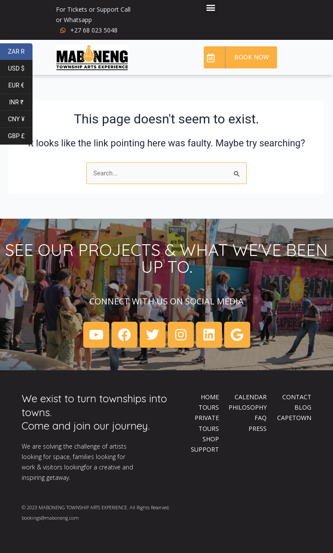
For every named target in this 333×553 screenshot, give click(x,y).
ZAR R (20, 51)
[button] (211, 7)
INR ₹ (21, 102)
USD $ (20, 68)
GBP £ (20, 136)
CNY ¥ (20, 119)
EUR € (20, 85)
